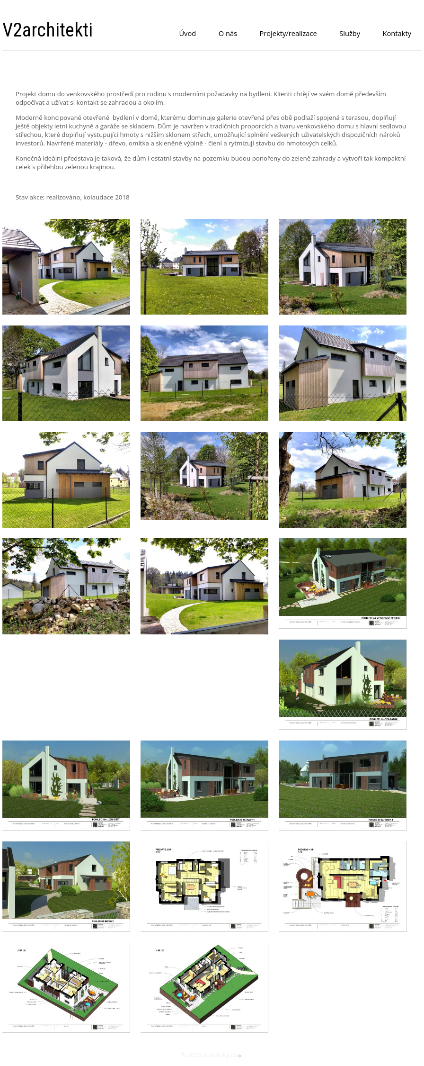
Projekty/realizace (288, 33)
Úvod (187, 33)
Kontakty (397, 33)
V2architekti (47, 30)
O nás (228, 33)
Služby (349, 33)
